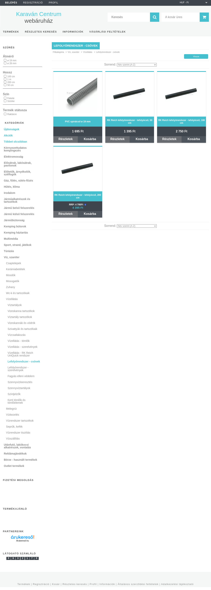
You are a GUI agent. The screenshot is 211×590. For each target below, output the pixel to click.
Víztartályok (15, 305)
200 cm (11, 82)
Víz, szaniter (74, 52)
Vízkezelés (12, 414)
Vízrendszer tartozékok (19, 420)
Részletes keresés (75, 584)
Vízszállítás (13, 438)
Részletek (66, 139)
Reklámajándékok (15, 453)
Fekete (10, 98)
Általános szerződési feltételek (138, 584)
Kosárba (90, 139)
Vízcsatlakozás (17, 334)
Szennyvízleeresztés (20, 382)
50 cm (10, 85)
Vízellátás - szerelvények (23, 346)
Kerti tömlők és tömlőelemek (17, 401)
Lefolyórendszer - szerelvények (18, 369)
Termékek (23, 584)
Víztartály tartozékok (20, 317)
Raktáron (12, 114)
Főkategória (58, 52)
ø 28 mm (11, 63)
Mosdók (10, 275)
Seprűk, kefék (14, 426)
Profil (93, 584)
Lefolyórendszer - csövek (24, 361)
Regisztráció (41, 584)
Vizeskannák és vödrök (21, 322)
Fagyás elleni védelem (21, 376)
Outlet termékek (14, 465)
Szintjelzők (14, 394)
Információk (107, 584)
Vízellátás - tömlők (19, 340)
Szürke (10, 101)
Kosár (56, 584)
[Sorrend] (137, 64)
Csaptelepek (13, 263)
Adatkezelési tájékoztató (177, 584)
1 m (9, 79)
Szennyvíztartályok (19, 388)
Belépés (11, 2)
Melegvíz (11, 408)
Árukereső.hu (22, 541)
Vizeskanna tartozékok (21, 311)
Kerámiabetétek (15, 269)
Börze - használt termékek (20, 459)
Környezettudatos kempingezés (15, 149)
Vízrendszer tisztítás (18, 432)
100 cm (11, 76)
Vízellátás (87, 52)
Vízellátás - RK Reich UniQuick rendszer (20, 354)
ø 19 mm (11, 60)
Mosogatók (12, 281)
